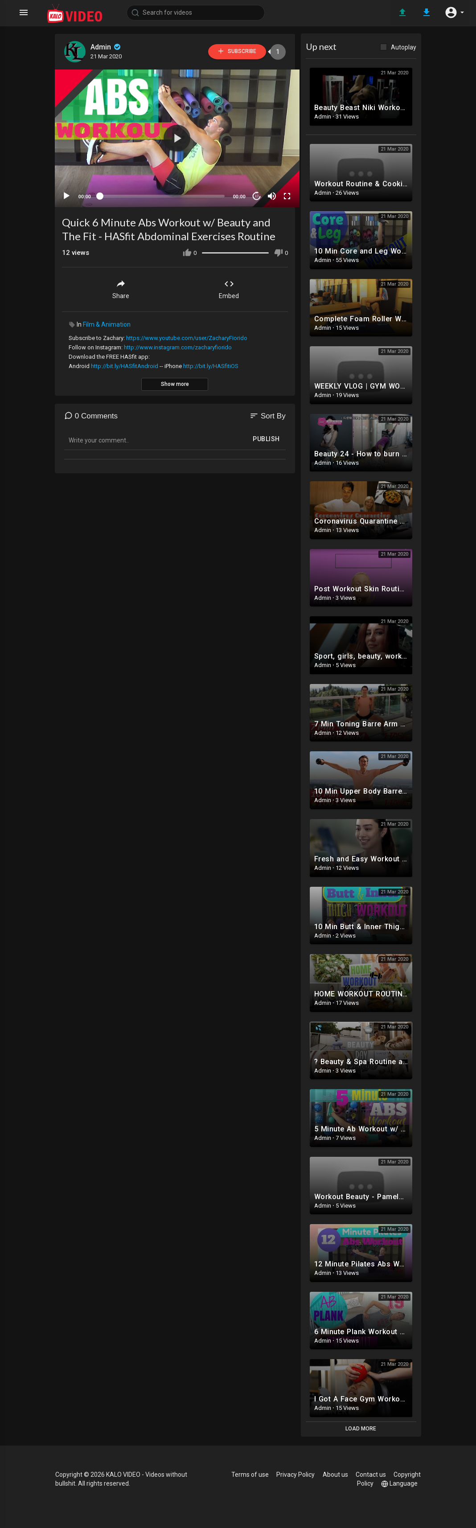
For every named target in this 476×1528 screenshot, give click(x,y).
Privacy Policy (296, 1474)
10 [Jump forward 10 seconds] (252, 193)
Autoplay (403, 47)
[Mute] (267, 192)
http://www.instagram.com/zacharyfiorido (178, 344)
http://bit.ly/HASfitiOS (210, 363)
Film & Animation (107, 321)
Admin (107, 47)
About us (335, 1474)
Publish (266, 435)
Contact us (371, 1474)
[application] (175, 137)
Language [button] (399, 1483)
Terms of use (250, 1474)
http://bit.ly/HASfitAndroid (124, 363)
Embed (229, 285)
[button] (453, 12)
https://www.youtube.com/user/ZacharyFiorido (186, 335)
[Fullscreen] (282, 192)
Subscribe (232, 51)
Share (120, 285)
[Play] (66, 192)
